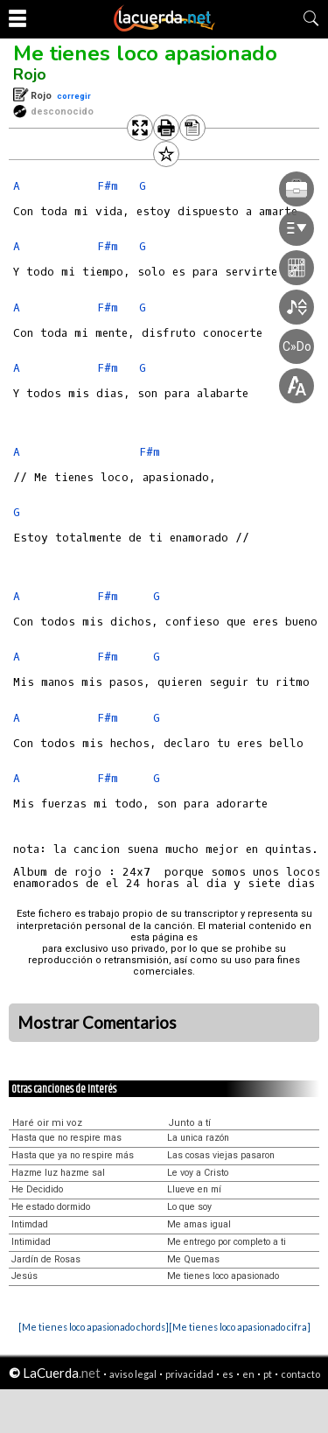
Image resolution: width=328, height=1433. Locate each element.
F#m (107, 596)
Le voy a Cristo (197, 1172)
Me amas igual (199, 1224)
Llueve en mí (194, 1189)
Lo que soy (189, 1207)
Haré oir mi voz (47, 1123)
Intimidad (31, 1242)
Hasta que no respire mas (66, 1137)
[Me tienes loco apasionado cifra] (240, 1326)
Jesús (24, 1276)
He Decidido (37, 1189)
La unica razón (198, 1137)
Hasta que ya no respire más (72, 1155)
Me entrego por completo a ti (226, 1242)
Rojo (29, 74)
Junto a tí (189, 1123)
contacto (300, 1374)
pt (267, 1374)
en (248, 1374)
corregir (74, 96)
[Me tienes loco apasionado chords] (93, 1326)
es (228, 1374)
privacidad (189, 1374)
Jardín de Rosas (45, 1259)
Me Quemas (193, 1259)
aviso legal (133, 1374)
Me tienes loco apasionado (145, 53)
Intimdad (29, 1224)
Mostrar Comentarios (97, 1022)
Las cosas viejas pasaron (221, 1155)
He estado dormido (50, 1207)
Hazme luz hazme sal (58, 1172)
